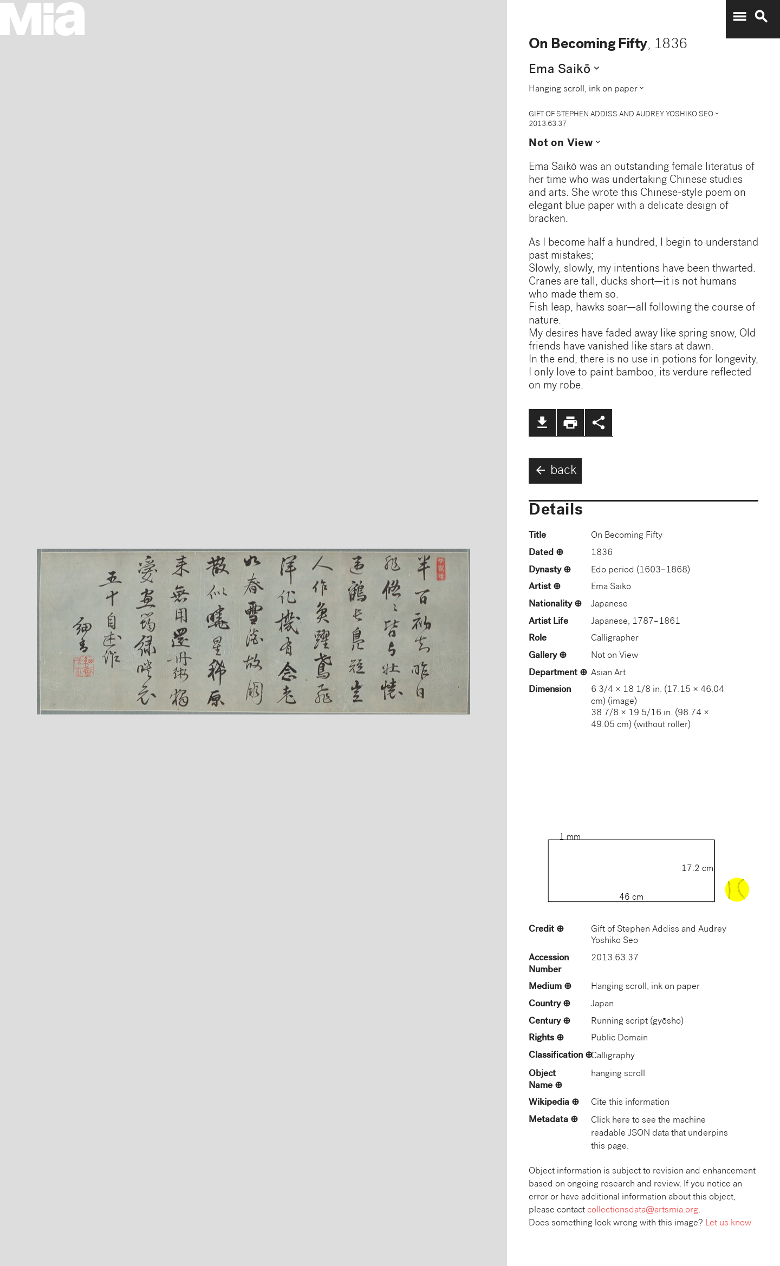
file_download (542, 422)
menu (739, 17)
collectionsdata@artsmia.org (642, 1210)
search (761, 17)
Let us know (728, 1223)
